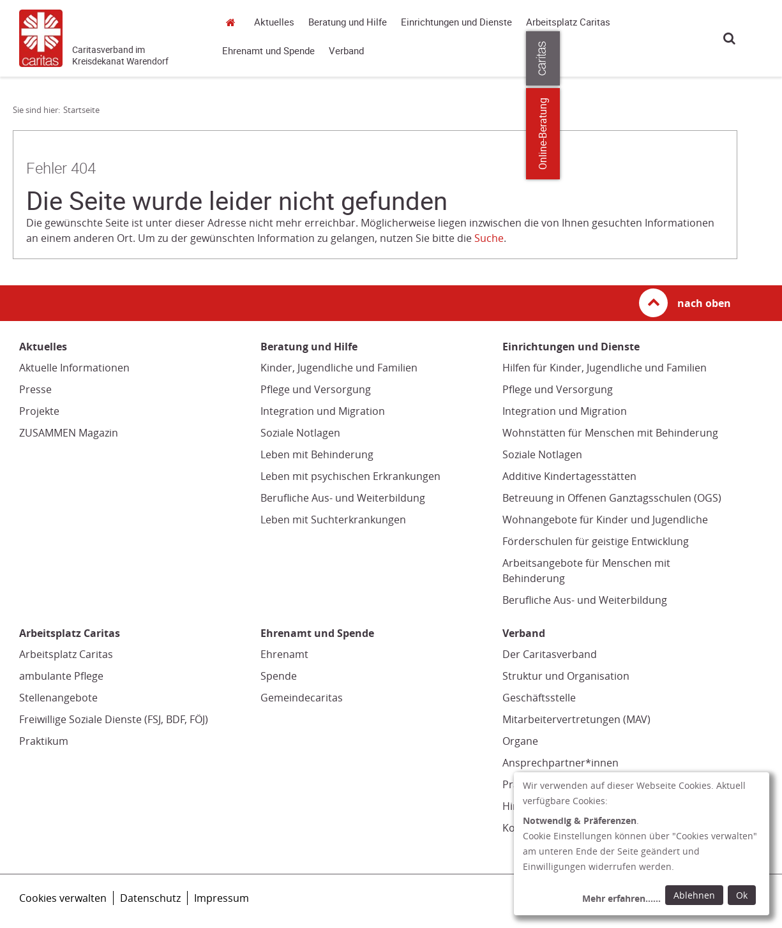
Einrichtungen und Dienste (456, 22)
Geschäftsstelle (539, 698)
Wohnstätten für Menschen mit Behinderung (610, 433)
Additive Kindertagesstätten (569, 476)
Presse (35, 389)
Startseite (233, 22)
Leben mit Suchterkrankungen (333, 520)
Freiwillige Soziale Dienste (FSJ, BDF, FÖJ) (113, 719)
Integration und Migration (322, 411)
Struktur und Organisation (565, 676)
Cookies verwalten (63, 898)
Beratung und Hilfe (347, 22)
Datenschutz (150, 898)
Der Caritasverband (549, 654)
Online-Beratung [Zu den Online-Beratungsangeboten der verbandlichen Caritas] (764, 134)
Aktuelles (274, 22)
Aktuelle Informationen (74, 368)
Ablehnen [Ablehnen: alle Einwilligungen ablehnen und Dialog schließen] (694, 895)
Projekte (39, 411)
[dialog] (641, 843)
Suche (729, 38)
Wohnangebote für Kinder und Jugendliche (605, 520)
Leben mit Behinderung (316, 454)
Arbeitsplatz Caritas (568, 22)
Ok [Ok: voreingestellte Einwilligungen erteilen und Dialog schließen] (742, 895)
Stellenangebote (58, 698)
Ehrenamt (284, 654)
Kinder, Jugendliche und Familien (338, 368)
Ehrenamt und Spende (268, 51)
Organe (520, 741)
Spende (278, 676)
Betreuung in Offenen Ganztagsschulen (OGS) (611, 498)
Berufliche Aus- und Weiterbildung (342, 498)
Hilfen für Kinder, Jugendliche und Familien (604, 368)
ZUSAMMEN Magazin (68, 433)
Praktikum (43, 741)
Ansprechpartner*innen (560, 763)
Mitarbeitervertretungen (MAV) (576, 719)
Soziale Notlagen (300, 433)
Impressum (221, 898)
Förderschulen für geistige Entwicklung (595, 541)
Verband (346, 51)
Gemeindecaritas (301, 698)
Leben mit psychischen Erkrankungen (350, 476)
